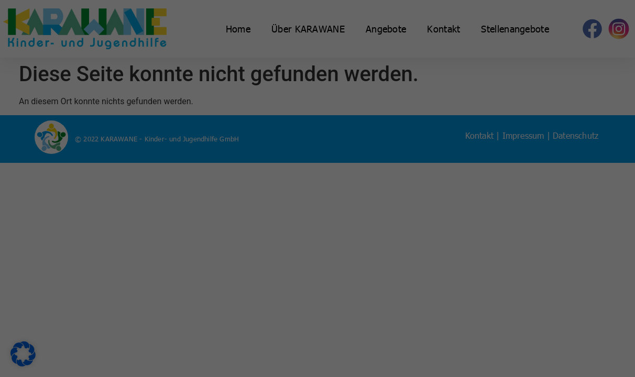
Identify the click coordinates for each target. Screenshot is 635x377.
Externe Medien (361, 89)
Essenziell (352, 34)
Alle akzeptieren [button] (216, 205)
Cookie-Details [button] (273, 292)
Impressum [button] (365, 292)
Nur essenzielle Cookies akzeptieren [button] (317, 236)
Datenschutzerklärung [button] (321, 292)
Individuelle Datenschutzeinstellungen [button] (317, 267)
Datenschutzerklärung (159, 171)
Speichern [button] (418, 205)
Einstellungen (165, 181)
